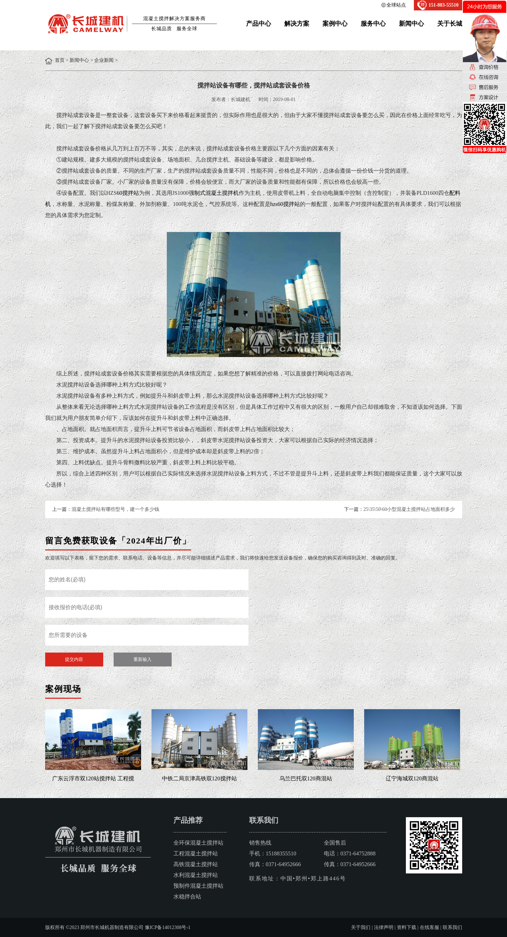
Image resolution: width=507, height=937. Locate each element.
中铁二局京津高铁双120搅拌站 (199, 778)
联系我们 (452, 927)
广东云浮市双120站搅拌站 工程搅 (93, 778)
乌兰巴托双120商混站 (305, 778)
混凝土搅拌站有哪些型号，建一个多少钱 (115, 509)
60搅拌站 (128, 193)
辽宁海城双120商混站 (412, 778)
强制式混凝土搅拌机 (214, 193)
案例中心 (334, 23)
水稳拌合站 (187, 896)
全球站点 (396, 5)
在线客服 (429, 927)
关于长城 (449, 23)
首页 (60, 60)
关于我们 (360, 927)
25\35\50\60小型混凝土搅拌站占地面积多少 (409, 509)
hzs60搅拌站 (285, 204)
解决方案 (296, 23)
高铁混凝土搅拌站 (195, 864)
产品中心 (258, 23)
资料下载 (406, 927)
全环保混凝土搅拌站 (198, 843)
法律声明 (383, 927)
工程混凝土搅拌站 (195, 853)
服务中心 (373, 23)
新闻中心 (411, 23)
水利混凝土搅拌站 (195, 875)
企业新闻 (104, 60)
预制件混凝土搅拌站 (198, 886)
